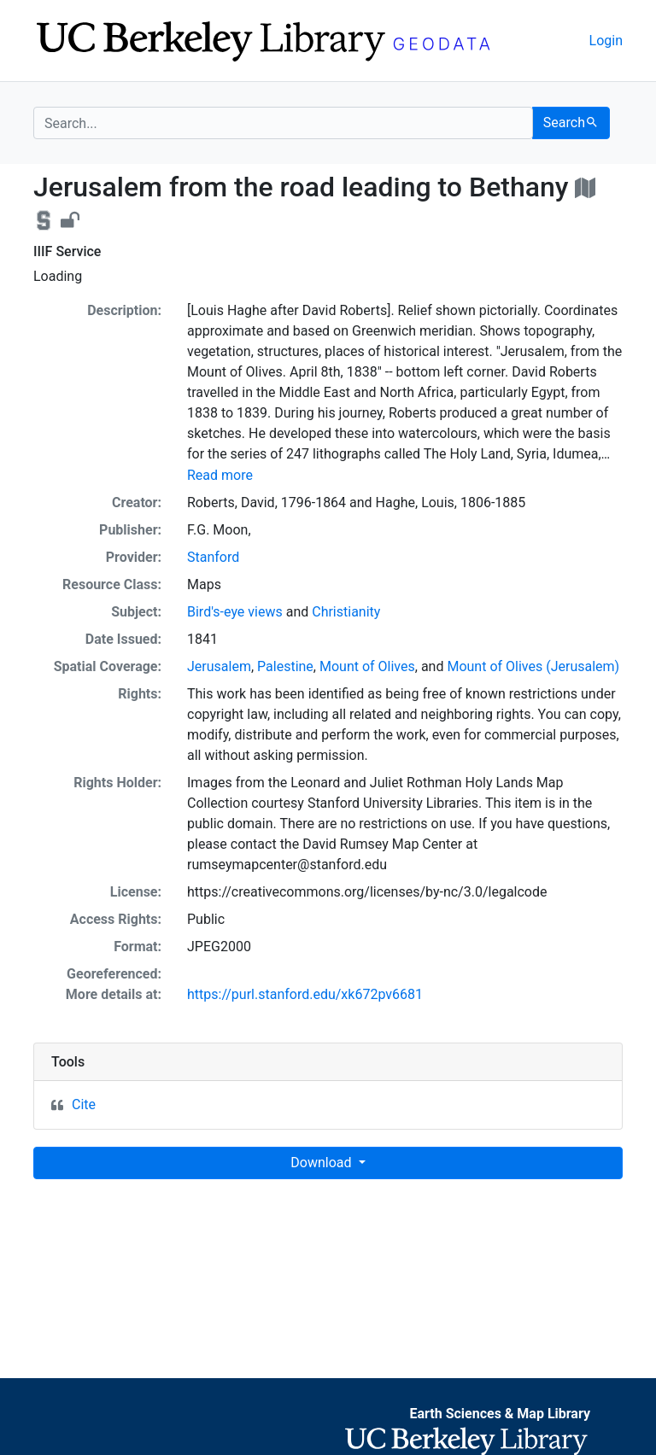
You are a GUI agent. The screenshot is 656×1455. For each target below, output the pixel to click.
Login (606, 40)
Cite (84, 1104)
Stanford (213, 557)
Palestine (285, 666)
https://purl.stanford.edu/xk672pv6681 (305, 994)
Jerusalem (219, 666)
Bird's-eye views (235, 612)
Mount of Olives (367, 666)
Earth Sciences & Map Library (499, 1413)
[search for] (283, 123)
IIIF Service (67, 251)
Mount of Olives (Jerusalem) (533, 666)
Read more (220, 475)
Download (322, 1162)
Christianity (346, 612)
